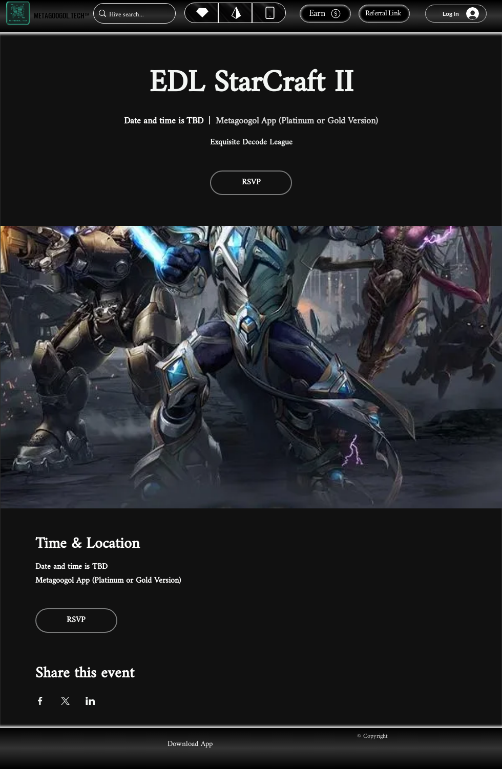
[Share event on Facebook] (40, 701)
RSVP (251, 182)
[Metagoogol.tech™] (18, 14)
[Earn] (325, 14)
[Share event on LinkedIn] (90, 701)
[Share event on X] (65, 701)
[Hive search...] (131, 15)
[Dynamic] (269, 13)
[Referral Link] (384, 14)
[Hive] (201, 13)
